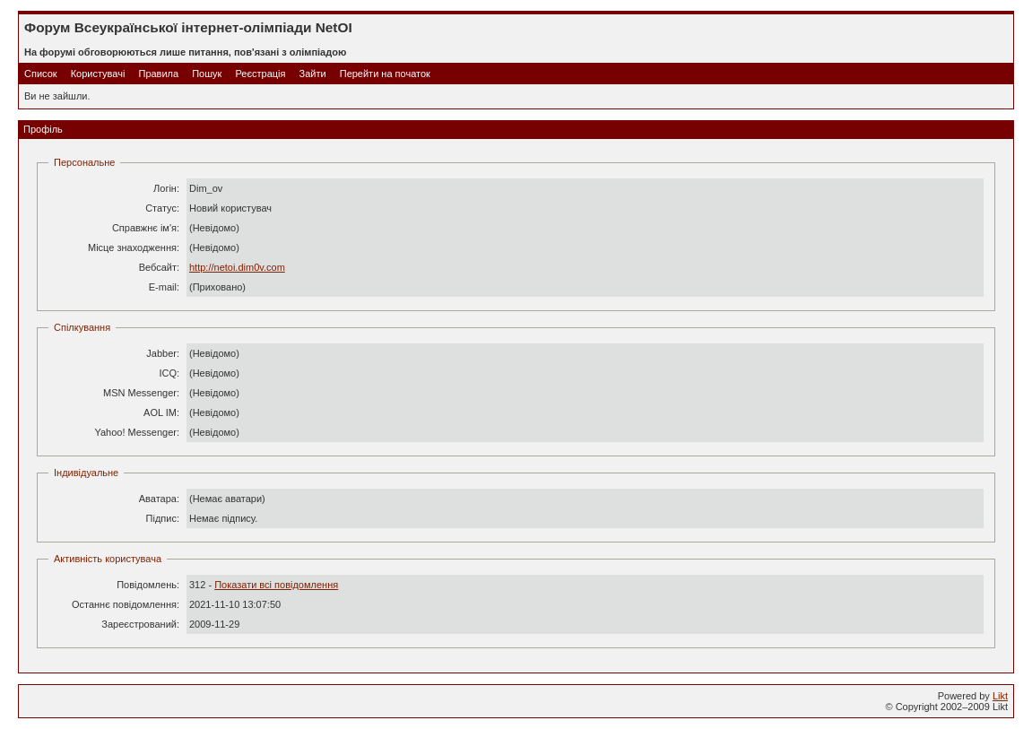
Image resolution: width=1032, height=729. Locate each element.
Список (40, 73)
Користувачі (98, 73)
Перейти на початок (385, 73)
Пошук (206, 73)
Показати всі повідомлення (276, 584)
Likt (1000, 695)
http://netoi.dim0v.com (237, 267)
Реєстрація (260, 73)
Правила (158, 73)
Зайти (312, 73)
